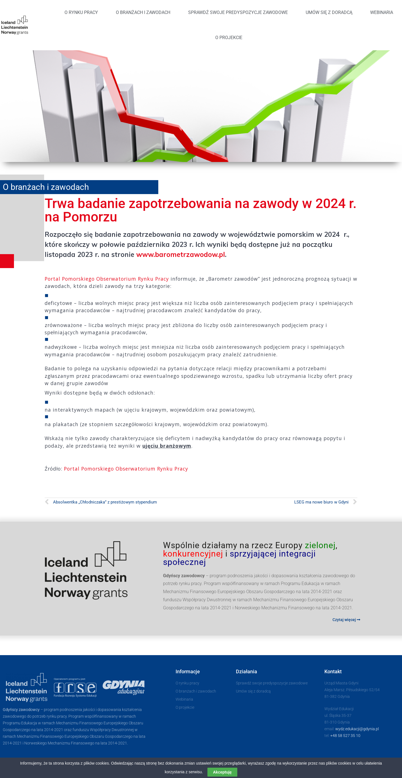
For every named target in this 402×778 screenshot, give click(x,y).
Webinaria (381, 12)
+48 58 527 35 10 (345, 735)
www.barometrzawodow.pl (180, 254)
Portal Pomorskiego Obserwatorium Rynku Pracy (107, 278)
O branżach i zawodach (143, 12)
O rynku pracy (81, 12)
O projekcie (228, 37)
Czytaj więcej (346, 619)
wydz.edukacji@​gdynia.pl (357, 729)
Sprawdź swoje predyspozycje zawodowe (238, 12)
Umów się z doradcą (329, 12)
